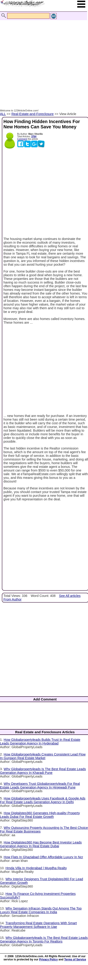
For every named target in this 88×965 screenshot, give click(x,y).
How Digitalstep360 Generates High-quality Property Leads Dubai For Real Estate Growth (40, 815)
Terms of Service (75, 959)
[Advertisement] (43, 60)
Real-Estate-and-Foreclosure (32, 114)
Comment (22, 139)
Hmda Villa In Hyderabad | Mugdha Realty (36, 868)
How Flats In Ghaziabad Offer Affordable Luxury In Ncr (43, 857)
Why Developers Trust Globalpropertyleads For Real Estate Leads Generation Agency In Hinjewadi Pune (40, 785)
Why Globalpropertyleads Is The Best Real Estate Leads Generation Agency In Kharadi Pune (43, 771)
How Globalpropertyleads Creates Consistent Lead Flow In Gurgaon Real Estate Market (42, 756)
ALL (3, 114)
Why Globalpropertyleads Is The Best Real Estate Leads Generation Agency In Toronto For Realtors (44, 939)
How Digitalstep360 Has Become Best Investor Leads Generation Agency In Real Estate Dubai (41, 844)
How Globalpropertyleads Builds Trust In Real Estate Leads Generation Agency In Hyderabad (40, 741)
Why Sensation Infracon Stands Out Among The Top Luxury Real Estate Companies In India (41, 910)
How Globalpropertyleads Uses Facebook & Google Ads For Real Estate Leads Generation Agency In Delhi (42, 800)
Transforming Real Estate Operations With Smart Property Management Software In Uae (38, 925)
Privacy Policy (48, 959)
